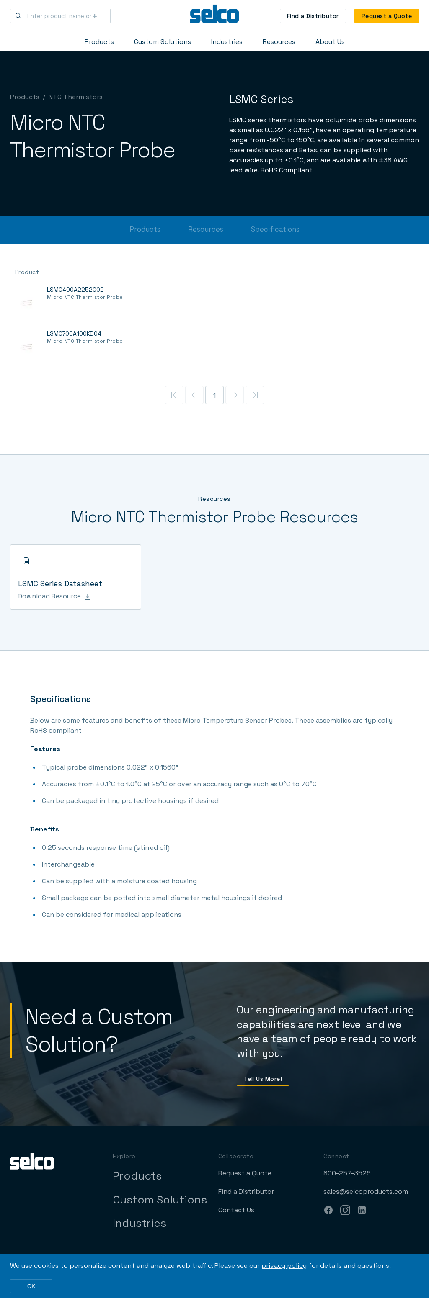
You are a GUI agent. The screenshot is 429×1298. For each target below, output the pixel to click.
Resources (279, 41)
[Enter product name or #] (60, 16)
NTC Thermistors (76, 96)
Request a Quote (387, 16)
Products (99, 41)
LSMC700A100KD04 (74, 333)
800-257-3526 (347, 1173)
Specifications (275, 229)
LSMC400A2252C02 (75, 289)
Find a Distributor (313, 16)
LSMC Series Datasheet (60, 583)
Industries (227, 41)
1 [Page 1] (214, 395)
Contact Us (236, 1210)
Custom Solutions (162, 41)
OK (31, 1286)
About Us (330, 41)
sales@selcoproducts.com (365, 1191)
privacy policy (284, 1265)
